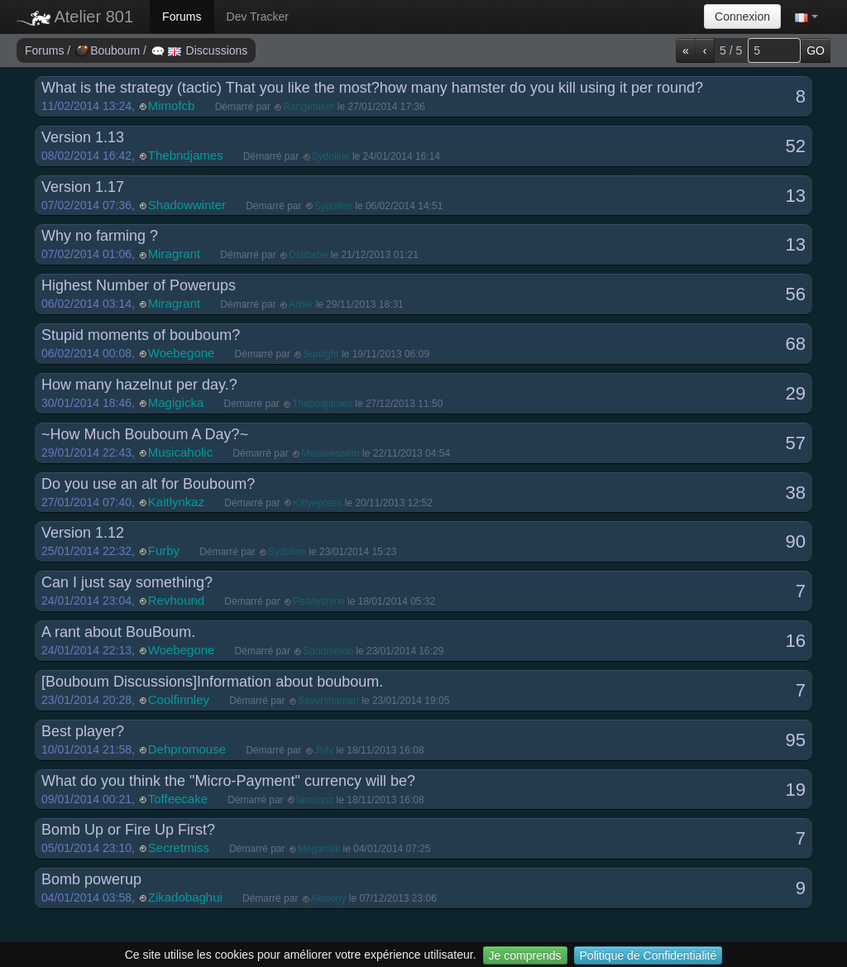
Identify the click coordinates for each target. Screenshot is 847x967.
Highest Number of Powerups (138, 285)
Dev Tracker (258, 16)
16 (796, 640)
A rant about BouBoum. (118, 632)
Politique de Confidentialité (648, 955)
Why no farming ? (99, 235)
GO (815, 50)
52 (796, 146)
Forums (181, 16)
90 (796, 541)
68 (796, 343)
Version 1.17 (82, 187)
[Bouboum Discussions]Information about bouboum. (212, 681)
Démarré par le (320, 106)
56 (796, 294)
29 (796, 393)
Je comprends (525, 955)
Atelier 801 (75, 16)
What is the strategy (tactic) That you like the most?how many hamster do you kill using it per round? (372, 87)
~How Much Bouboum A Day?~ (144, 434)
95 (796, 740)
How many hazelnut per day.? (139, 384)
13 (796, 195)
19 (796, 789)
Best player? (82, 731)
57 (796, 443)
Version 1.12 (82, 532)
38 (796, 492)
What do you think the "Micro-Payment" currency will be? (228, 781)
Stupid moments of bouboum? (140, 335)
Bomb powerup (91, 879)
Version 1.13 (82, 137)
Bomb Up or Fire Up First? (128, 829)
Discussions (199, 50)
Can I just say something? (127, 582)
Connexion (742, 16)
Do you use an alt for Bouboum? (148, 484)
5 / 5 (731, 50)
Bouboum (109, 50)
